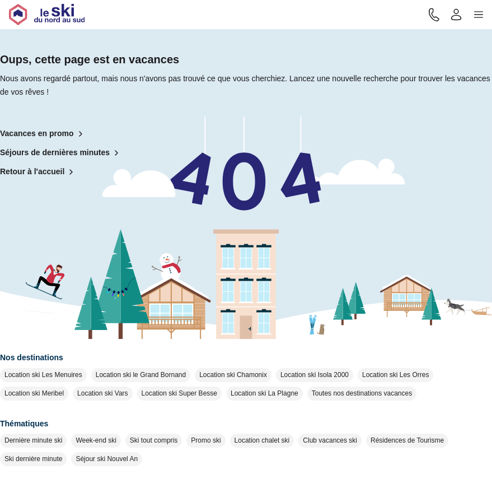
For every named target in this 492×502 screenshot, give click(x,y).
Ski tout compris (153, 440)
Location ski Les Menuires (43, 375)
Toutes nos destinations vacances (362, 393)
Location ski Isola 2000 (314, 375)
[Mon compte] (456, 14)
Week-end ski (96, 440)
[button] (478, 14)
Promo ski (206, 440)
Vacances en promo (43, 134)
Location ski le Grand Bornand (141, 375)
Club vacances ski (330, 440)
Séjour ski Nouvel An (107, 459)
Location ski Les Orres (395, 375)
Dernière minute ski (33, 440)
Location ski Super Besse (179, 393)
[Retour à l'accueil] (47, 14)
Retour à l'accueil (39, 172)
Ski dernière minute (33, 459)
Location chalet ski (262, 440)
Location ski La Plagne (264, 393)
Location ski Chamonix (233, 375)
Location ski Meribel (34, 393)
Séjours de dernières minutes (61, 153)
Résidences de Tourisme (407, 440)
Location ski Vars (102, 393)
